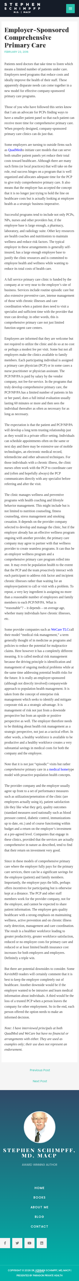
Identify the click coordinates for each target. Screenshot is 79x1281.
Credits (39, 1271)
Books (39, 1197)
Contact (39, 1226)
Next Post (40, 1081)
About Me (40, 1207)
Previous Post (40, 1070)
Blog (39, 1217)
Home (40, 1188)
